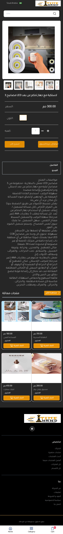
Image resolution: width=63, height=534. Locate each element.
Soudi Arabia (14, 3)
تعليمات (57, 493)
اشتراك (58, 449)
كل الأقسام (56, 469)
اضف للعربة (16, 345)
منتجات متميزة (54, 453)
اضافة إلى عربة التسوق (48, 144)
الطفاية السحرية (40, 338)
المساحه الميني (9, 338)
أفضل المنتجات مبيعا (52, 461)
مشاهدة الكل (53, 293)
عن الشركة (56, 489)
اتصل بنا (57, 504)
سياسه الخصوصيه (53, 500)
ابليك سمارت (8, 390)
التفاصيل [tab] (54, 165)
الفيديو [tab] (55, 171)
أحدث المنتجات (54, 457)
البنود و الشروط (54, 496)
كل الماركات (56, 465)
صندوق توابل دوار (40, 390)
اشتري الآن (14, 144)
